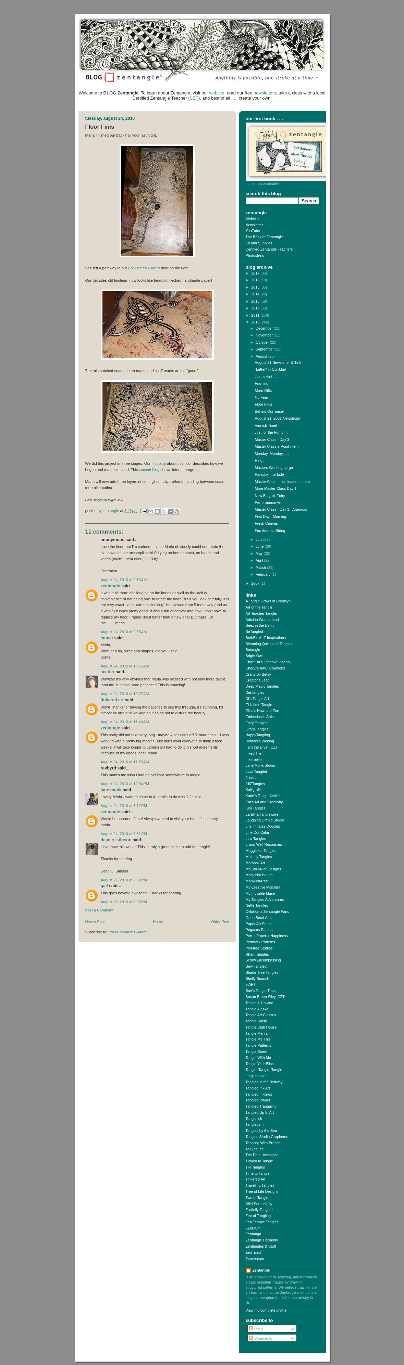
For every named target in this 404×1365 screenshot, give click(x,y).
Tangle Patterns (258, 1045)
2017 (255, 273)
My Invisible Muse (260, 893)
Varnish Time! (266, 425)
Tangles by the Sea (261, 1130)
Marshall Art (255, 863)
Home (158, 922)
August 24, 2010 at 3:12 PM (124, 806)
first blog (158, 463)
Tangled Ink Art (258, 1088)
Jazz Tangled (256, 771)
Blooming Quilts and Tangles (269, 644)
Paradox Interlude (269, 474)
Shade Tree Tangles (262, 972)
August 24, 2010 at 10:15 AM (125, 666)
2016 (255, 280)
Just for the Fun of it (271, 432)
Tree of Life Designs (262, 1191)
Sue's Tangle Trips (261, 990)
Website (252, 219)
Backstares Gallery (144, 268)
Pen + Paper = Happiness (267, 936)
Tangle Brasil (256, 1021)
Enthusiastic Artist (260, 717)
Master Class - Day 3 (272, 439)
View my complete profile (266, 1310)
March (261, 567)
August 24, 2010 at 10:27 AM (125, 694)
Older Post (220, 922)
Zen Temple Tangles (262, 1222)
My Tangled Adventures (265, 899)
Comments (260, 1338)
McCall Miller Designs (263, 869)
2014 (255, 294)
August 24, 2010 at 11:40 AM (125, 722)
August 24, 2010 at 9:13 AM (124, 580)
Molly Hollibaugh (259, 875)
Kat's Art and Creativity (264, 802)
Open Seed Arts (259, 918)
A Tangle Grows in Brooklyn (268, 601)
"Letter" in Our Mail (270, 369)
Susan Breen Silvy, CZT (265, 997)
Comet (107, 638)
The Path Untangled (262, 1155)
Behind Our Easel (269, 411)
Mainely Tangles (259, 857)
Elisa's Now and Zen (262, 711)
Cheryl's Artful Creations (265, 668)
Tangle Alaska (257, 1009)
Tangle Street (257, 1051)
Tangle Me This (258, 1039)
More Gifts (263, 390)
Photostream (256, 255)
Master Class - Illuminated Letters (282, 482)
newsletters (265, 92)
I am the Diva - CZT (262, 747)
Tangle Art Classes (261, 1015)
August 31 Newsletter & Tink (278, 362)
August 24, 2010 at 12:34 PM (125, 784)
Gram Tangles (257, 729)
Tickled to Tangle (259, 1161)
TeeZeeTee (255, 1149)
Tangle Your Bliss (260, 1064)
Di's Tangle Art (257, 699)
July (259, 539)
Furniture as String (270, 530)
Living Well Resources (264, 844)
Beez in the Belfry (260, 625)
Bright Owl (254, 656)
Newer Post (95, 922)
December (265, 328)
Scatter (108, 671)
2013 (255, 301)
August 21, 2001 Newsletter (277, 418)
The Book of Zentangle (264, 237)
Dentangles (255, 692)
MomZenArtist (257, 881)
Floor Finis (263, 404)
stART (251, 984)
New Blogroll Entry (270, 496)
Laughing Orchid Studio (265, 820)
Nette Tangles (257, 905)
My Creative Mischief (263, 887)
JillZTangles (255, 784)
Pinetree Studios (259, 948)
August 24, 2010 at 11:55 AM (125, 762)
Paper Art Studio (259, 924)
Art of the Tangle (259, 607)
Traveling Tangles (260, 1185)
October (263, 342)
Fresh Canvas (266, 523)
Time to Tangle (258, 1173)
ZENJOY (253, 1228)
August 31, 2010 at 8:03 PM (124, 902)
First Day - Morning (270, 516)
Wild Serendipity (259, 1204)
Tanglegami (255, 1124)
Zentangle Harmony (262, 1240)
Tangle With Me (258, 1058)
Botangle (253, 650)
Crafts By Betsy (258, 674)
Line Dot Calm (257, 832)
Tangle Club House (261, 1027)
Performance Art (268, 502)
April (260, 560)
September (265, 349)
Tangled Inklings (259, 1094)
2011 (255, 315)
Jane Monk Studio (260, 765)
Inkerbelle (254, 759)
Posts (256, 1329)
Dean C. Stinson (116, 840)
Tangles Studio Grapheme (267, 1137)
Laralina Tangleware (262, 814)
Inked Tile (253, 753)
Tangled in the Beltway (264, 1082)
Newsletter (254, 225)
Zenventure (255, 1258)
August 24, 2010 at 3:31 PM (124, 834)
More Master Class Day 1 (275, 488)
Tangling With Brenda (263, 1143)
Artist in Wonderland (262, 619)
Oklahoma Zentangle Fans (267, 911)
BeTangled (254, 631)
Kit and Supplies (259, 243)
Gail (104, 885)
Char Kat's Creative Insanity (268, 662)
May (260, 553)
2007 (255, 583)
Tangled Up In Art (260, 1112)
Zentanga (253, 1234)
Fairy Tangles (257, 723)
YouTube (253, 231)
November (265, 335)
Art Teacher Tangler (262, 613)
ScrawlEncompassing (263, 960)
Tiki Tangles (255, 1167)
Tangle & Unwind (259, 1003)
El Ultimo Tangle (259, 705)
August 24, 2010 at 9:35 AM (124, 632)
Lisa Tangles (256, 839)
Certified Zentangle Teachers (269, 249)
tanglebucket (256, 1076)
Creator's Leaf (257, 680)
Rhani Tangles (257, 954)
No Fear (261, 397)
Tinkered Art (112, 700)
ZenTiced (253, 1252)
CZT (194, 98)
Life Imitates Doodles (263, 826)
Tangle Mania (257, 1033)
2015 (255, 287)
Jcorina (252, 778)
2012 (255, 308)
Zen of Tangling (258, 1216)
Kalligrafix (254, 790)
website (216, 92)
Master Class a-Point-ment (276, 446)
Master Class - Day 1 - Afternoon (281, 509)
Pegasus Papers (259, 930)
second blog (149, 470)
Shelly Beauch (257, 979)
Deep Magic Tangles (262, 686)
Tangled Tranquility (261, 1106)
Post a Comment (99, 910)
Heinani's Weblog (260, 741)
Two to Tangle (257, 1198)
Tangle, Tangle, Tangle (264, 1070)
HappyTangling (258, 735)
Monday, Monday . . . (272, 453)
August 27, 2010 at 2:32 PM (124, 880)
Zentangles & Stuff (261, 1246)
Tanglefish (254, 1119)
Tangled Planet (258, 1100)
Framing (261, 383)
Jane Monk (111, 790)
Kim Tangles (256, 808)
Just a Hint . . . (266, 376)
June (260, 546)
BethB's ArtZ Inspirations (266, 638)
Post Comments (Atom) (128, 932)
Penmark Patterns (260, 942)
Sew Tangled (256, 966)
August (262, 356)
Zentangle (110, 586)
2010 (255, 322)
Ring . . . (261, 460)
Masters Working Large (274, 467)
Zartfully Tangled (259, 1210)
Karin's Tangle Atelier (263, 796)
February (263, 574)
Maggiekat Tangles (261, 851)
